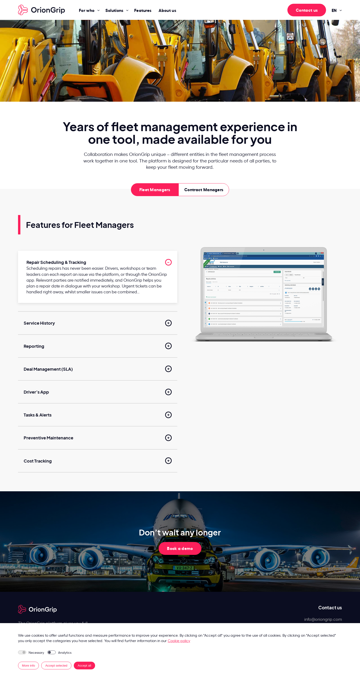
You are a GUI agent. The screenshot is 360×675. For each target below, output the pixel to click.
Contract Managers (203, 189)
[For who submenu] (98, 10)
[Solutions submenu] (127, 10)
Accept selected (56, 665)
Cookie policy (179, 640)
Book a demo (180, 548)
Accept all (84, 665)
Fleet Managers (154, 189)
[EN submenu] (340, 10)
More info (28, 665)
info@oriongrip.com (323, 619)
